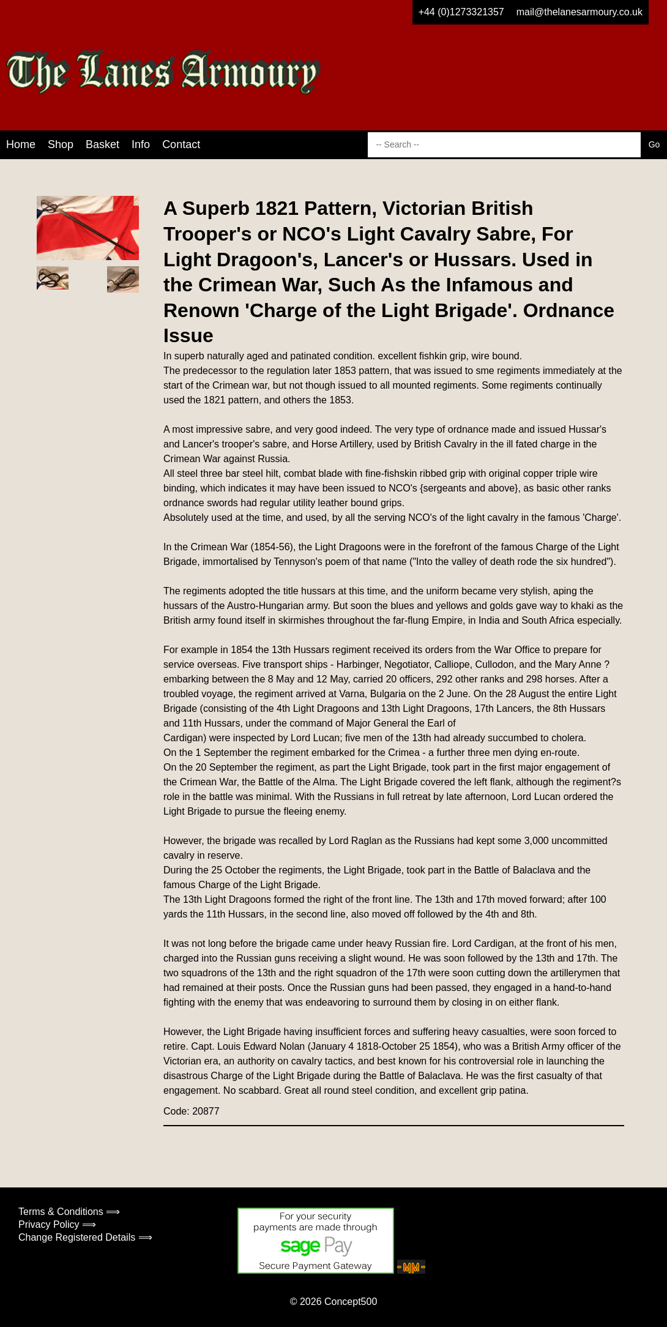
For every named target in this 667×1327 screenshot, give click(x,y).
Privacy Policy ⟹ (57, 1224)
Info (141, 144)
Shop (60, 144)
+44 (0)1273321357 (461, 12)
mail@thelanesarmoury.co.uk (579, 12)
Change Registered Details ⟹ (85, 1237)
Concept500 (350, 1301)
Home (20, 144)
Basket (102, 144)
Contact (181, 144)
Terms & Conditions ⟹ (69, 1211)
